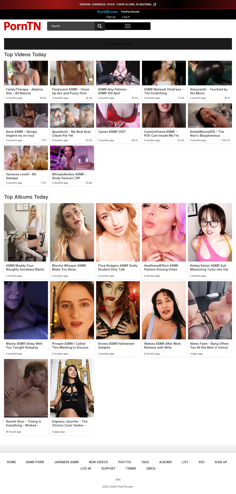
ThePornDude (130, 11)
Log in (126, 16)
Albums (165, 462)
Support (108, 468)
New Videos (98, 462)
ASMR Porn (35, 462)
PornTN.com (125, 486)
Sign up (111, 16)
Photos (124, 462)
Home (11, 462)
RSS (202, 462)
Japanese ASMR (66, 462)
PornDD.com (107, 12)
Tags (145, 462)
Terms (131, 468)
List (185, 462)
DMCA (150, 468)
